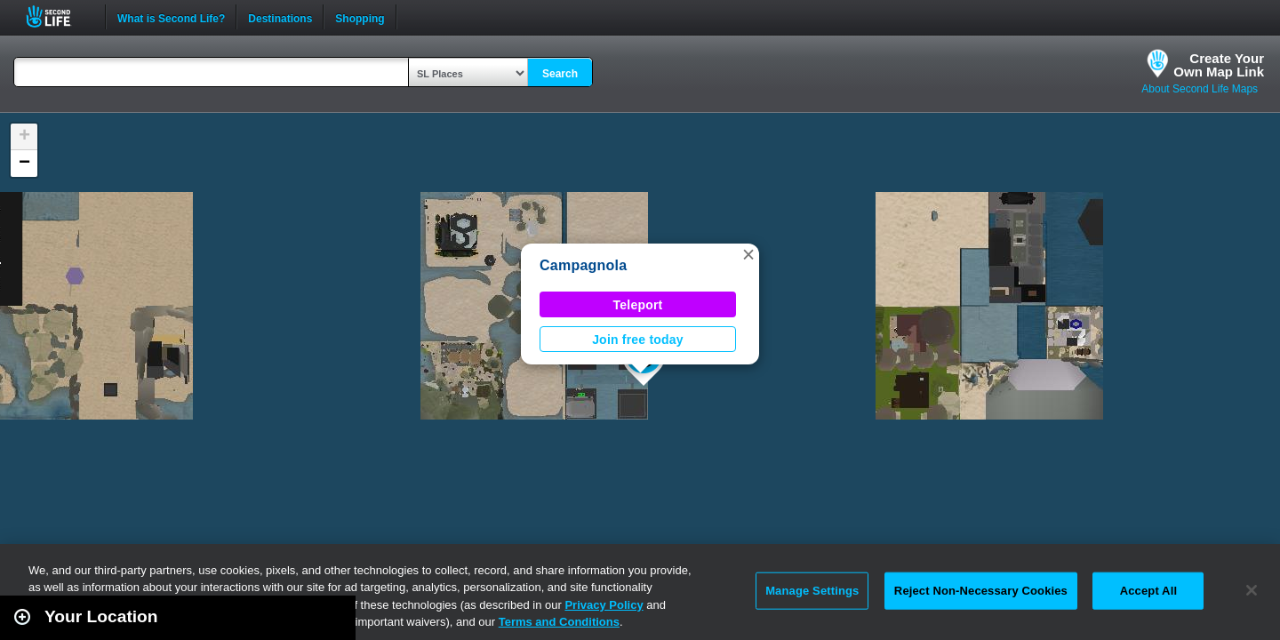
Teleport (638, 305)
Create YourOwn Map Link (1218, 65)
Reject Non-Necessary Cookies (981, 590)
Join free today (638, 339)
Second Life (58, 16)
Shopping (359, 16)
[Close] (1251, 590)
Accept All (1148, 590)
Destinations (280, 16)
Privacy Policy (603, 605)
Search (560, 74)
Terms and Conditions (559, 621)
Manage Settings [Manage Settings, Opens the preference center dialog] (812, 590)
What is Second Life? (171, 16)
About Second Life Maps (1199, 89)
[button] (748, 254)
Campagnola (583, 265)
